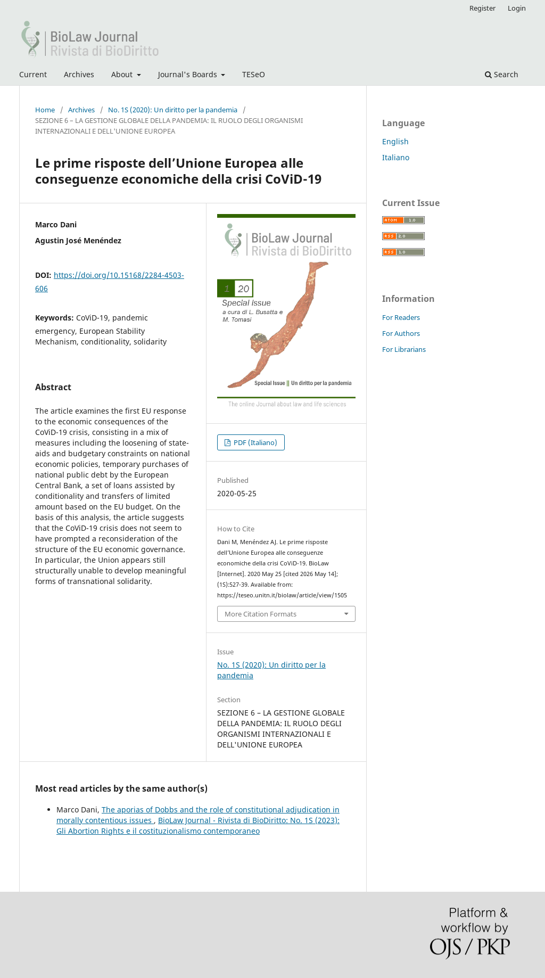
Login (517, 8)
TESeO (253, 74)
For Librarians (404, 349)
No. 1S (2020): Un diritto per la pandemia (172, 109)
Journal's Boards (188, 74)
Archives (79, 74)
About (123, 74)
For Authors (401, 333)
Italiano (395, 157)
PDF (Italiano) (254, 442)
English (395, 141)
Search (501, 74)
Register (482, 8)
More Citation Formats (260, 614)
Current (33, 74)
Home (45, 109)
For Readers (401, 317)
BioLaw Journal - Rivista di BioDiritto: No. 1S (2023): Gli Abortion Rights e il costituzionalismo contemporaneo (198, 825)
